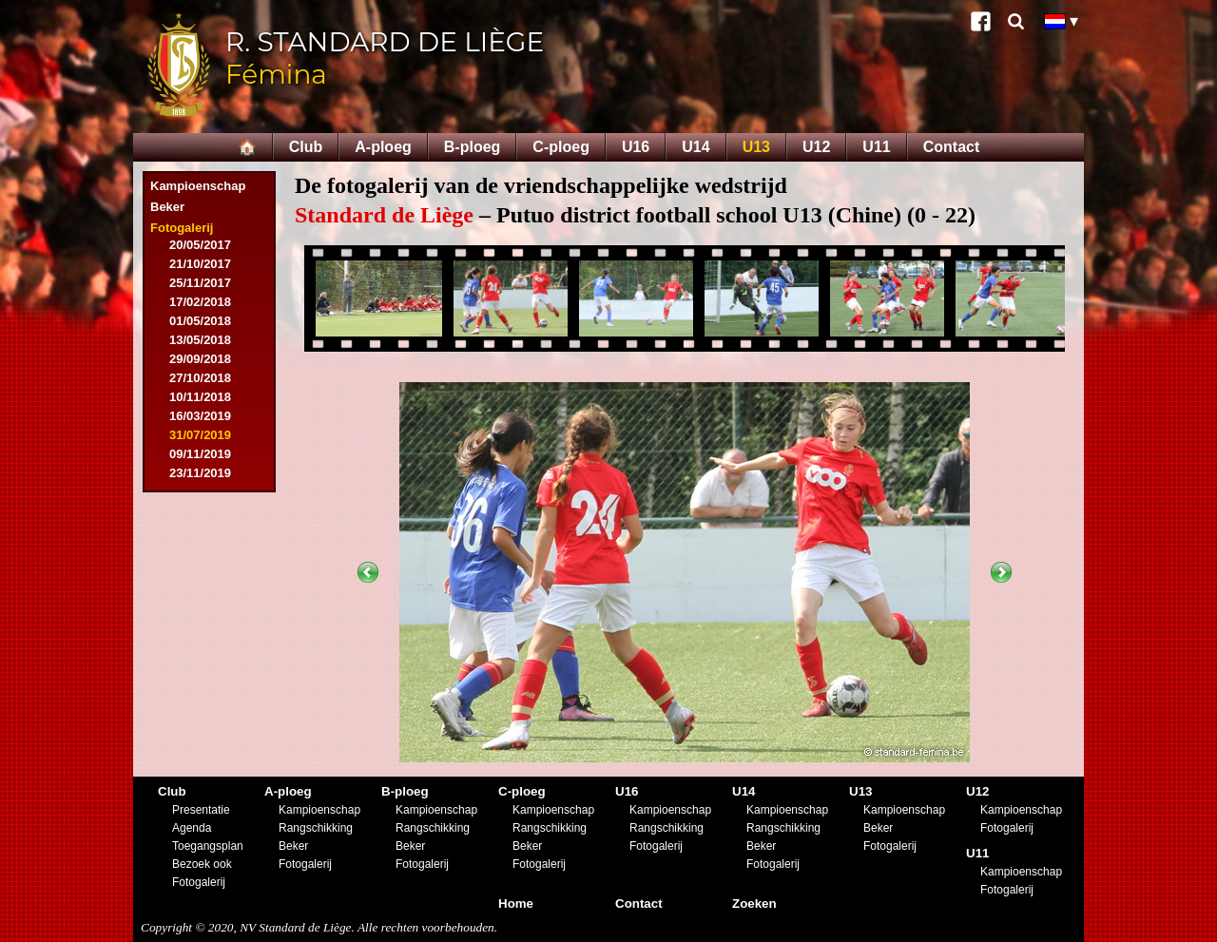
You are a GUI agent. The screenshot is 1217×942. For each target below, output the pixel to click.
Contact (951, 147)
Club (306, 147)
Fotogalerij (181, 228)
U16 (635, 147)
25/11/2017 (200, 283)
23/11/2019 (200, 473)
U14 (695, 147)
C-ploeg (560, 147)
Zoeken (754, 903)
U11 (876, 147)
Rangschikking (316, 828)
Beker (167, 207)
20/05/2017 (200, 245)
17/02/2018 (200, 302)
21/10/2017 (200, 264)
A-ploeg (383, 147)
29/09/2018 (200, 359)
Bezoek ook (202, 864)
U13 (756, 147)
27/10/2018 (200, 378)
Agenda (191, 828)
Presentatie (201, 810)
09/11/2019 (200, 454)
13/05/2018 (200, 340)
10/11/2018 (200, 397)
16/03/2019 (200, 416)
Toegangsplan (207, 846)
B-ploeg (472, 147)
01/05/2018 (200, 321)
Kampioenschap (197, 186)
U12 (816, 147)
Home (515, 903)
